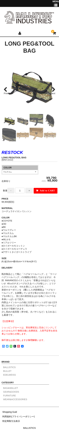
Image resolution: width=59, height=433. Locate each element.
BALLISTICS (9, 367)
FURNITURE (9, 395)
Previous (7, 93)
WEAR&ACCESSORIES (15, 399)
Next (53, 93)
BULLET (7, 371)
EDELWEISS (9, 375)
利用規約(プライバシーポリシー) (18, 416)
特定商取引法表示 (11, 421)
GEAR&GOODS (11, 392)
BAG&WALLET (10, 388)
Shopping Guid (9, 412)
